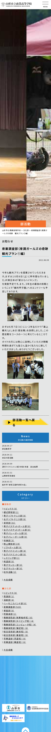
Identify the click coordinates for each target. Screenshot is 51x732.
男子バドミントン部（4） (15, 550)
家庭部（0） (9, 610)
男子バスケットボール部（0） (17, 526)
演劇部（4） (9, 599)
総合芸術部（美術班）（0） (16, 631)
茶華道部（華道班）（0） (15, 642)
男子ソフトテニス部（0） (15, 515)
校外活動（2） (10, 572)
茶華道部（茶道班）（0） (15, 638)
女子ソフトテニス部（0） (15, 519)
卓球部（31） (10, 522)
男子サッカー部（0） (13, 565)
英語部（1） (9, 596)
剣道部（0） (9, 561)
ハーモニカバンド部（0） (15, 603)
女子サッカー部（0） (13, 568)
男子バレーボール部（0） (15, 533)
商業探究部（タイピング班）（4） (19, 621)
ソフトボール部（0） (13, 547)
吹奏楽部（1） (10, 613)
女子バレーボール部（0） (15, 536)
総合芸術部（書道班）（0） (16, 635)
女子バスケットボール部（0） (17, 529)
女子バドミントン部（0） (15, 554)
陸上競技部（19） (12, 543)
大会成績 (8, 579)
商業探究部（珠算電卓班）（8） (18, 617)
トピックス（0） (10, 508)
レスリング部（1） (12, 558)
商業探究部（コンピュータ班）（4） (20, 624)
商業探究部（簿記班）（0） (16, 628)
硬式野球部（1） (11, 512)
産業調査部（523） (13, 606)
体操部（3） (9, 540)
